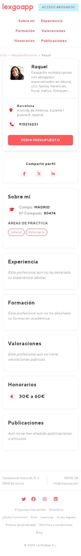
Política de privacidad (21, 524)
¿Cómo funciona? (15, 517)
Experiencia (52, 21)
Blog (39, 532)
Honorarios (24, 41)
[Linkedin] (56, 499)
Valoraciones (53, 31)
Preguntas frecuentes (30, 509)
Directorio (56, 509)
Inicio (3, 55)
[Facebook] (33, 499)
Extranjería (36, 232)
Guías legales (66, 517)
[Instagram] (45, 499)
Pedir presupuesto (40, 140)
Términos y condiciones (55, 524)
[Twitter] (24, 499)
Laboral (16, 232)
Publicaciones (54, 41)
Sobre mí (26, 21)
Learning (47, 517)
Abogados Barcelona (24, 55)
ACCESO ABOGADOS (58, 7)
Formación (25, 31)
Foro (34, 517)
